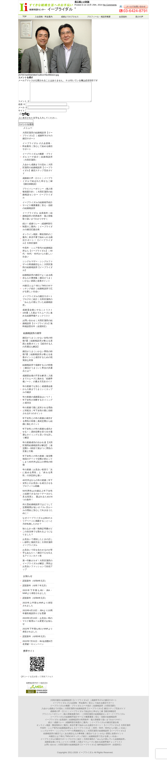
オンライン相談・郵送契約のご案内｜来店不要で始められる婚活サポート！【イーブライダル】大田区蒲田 (83, 729)
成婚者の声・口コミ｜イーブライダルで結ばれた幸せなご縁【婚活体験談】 (38, 185)
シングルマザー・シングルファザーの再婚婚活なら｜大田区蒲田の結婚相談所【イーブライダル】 (83, 735)
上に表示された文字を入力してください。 (38, 122)
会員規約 (123, 17)
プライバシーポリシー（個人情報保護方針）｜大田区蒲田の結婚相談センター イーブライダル (83, 718)
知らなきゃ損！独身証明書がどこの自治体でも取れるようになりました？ (38, 535)
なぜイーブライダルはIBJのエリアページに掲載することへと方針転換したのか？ (38, 525)
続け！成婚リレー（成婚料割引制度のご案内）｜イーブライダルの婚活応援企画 (38, 230)
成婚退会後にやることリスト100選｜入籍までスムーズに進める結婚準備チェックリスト (38, 317)
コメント (24, 105)
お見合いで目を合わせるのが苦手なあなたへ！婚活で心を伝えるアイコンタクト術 (38, 557)
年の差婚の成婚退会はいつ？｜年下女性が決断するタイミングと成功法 (38, 404)
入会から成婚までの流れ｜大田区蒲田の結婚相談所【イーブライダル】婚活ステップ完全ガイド (83, 712)
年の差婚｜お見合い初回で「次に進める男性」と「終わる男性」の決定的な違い (38, 476)
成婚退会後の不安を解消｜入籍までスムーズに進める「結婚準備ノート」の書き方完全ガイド (38, 382)
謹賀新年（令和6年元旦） (35, 602)
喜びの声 (139, 17)
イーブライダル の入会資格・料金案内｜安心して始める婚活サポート (38, 150)
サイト (21, 114)
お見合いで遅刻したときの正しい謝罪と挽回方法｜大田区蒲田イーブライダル (38, 546)
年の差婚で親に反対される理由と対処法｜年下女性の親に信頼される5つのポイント (38, 414)
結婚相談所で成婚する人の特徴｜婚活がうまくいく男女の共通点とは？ (38, 372)
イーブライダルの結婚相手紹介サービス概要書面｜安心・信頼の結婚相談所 (38, 209)
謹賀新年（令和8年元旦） (35, 584)
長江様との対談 (82, 2)
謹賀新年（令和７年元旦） (35, 589)
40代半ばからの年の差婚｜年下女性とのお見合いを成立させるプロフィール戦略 (38, 487)
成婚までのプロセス (70, 17)
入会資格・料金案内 (44, 17)
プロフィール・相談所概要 (99, 17)
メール (22, 111)
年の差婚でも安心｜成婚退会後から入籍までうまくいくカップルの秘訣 (38, 393)
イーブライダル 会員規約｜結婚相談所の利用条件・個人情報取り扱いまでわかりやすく (38, 220)
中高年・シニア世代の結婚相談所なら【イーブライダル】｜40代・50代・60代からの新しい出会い (83, 732)
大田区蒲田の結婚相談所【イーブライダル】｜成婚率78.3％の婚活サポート (38, 139)
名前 (21, 108)
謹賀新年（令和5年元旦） (35, 640)
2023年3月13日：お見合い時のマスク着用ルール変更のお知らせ (38, 625)
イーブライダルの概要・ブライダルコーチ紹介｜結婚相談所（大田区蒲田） (38, 161)
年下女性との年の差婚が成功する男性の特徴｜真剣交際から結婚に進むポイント (38, 425)
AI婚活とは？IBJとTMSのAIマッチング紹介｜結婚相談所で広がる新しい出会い (38, 292)
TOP (24, 16)
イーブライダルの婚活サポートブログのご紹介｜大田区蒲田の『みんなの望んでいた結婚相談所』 (83, 743)
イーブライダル (86, 756)
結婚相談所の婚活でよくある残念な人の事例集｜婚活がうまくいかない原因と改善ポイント (38, 282)
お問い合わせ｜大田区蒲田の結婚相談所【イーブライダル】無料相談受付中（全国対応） (38, 327)
